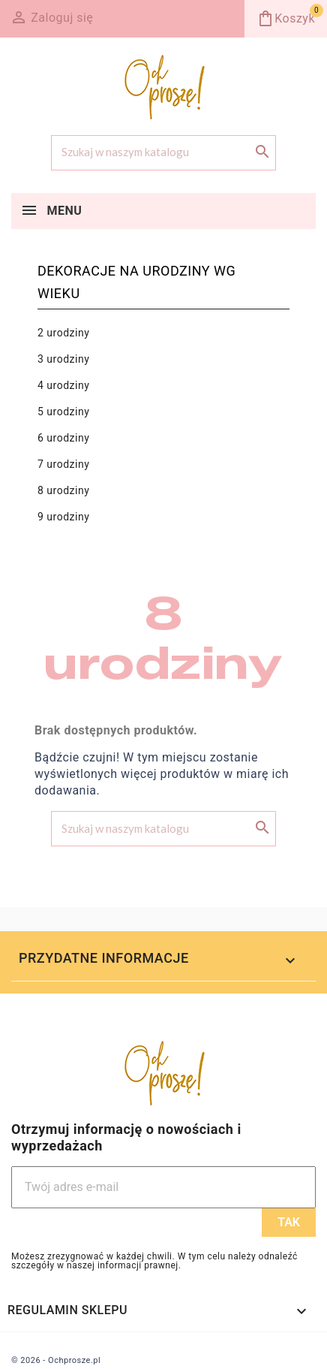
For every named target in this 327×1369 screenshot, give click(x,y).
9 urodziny (63, 517)
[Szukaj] (163, 153)
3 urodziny (63, 359)
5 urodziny (63, 412)
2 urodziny (63, 333)
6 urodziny (63, 438)
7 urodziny (63, 464)
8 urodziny (63, 490)
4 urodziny (63, 385)
